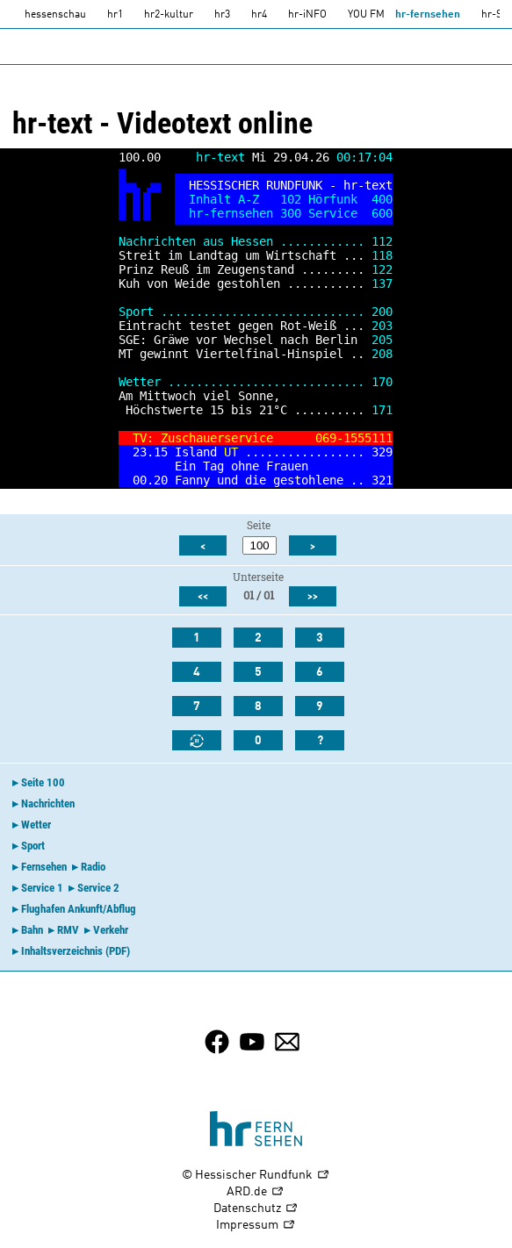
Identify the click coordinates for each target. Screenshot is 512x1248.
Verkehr (110, 929)
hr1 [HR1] (115, 15)
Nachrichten (48, 803)
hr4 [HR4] (259, 15)
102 (290, 199)
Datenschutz (256, 1209)
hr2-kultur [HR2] (168, 15)
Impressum (256, 1225)
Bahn (32, 929)
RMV (68, 929)
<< (203, 597)
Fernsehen (44, 866)
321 (382, 480)
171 (382, 410)
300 (290, 213)
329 (382, 452)
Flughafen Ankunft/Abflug (78, 908)
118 (382, 255)
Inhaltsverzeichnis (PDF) (75, 951)
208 (382, 354)
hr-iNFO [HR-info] (307, 15)
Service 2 (98, 887)
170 (382, 382)
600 (382, 213)
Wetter (36, 824)
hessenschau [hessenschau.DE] (55, 15)
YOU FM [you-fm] (366, 15)
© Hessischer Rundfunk (256, 1175)
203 (382, 326)
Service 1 (42, 887)
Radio (93, 866)
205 (382, 340)
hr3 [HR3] (222, 15)
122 (382, 269)
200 (382, 312)
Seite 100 (43, 782)
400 (382, 199)
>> (312, 597)
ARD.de (256, 1192)
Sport (33, 845)
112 (382, 241)
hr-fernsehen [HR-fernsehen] (427, 15)
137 (382, 283)
